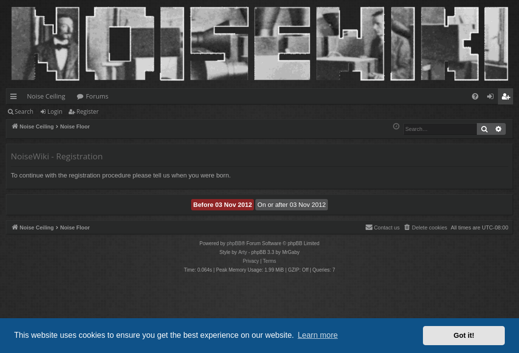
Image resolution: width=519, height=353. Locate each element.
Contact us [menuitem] (382, 227)
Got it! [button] (464, 335)
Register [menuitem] (507, 98)
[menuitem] (475, 96)
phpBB (234, 243)
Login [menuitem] (492, 98)
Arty (242, 252)
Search (24, 111)
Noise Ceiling (46, 96)
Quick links (15, 98)
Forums (97, 96)
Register (87, 111)
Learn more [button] (317, 335)
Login (55, 111)
